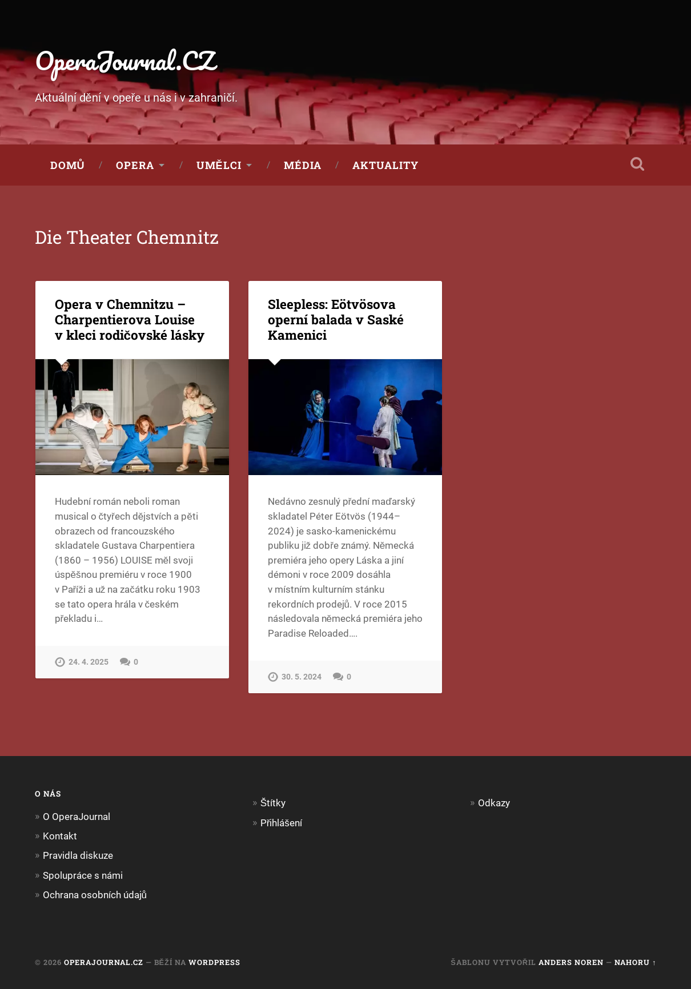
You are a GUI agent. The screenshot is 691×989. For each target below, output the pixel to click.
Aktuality (385, 165)
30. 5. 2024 (302, 677)
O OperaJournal (76, 816)
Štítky (273, 803)
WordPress (214, 962)
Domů (67, 165)
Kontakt (60, 836)
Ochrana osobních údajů (95, 894)
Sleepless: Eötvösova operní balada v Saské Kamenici (336, 319)
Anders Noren (571, 962)
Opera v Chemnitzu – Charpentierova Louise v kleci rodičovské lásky (130, 319)
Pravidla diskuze (78, 855)
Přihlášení (281, 823)
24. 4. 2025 (89, 662)
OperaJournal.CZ (125, 60)
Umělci (219, 165)
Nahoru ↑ (635, 962)
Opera (135, 165)
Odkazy (494, 803)
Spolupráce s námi (83, 875)
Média (303, 165)
